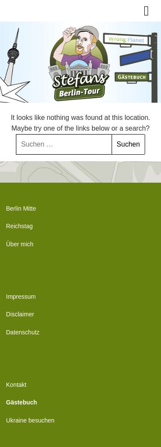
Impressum (21, 296)
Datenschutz (22, 332)
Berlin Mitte (21, 208)
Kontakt (16, 384)
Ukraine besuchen (30, 420)
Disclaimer (20, 314)
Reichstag (19, 226)
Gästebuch (21, 402)
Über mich (19, 244)
